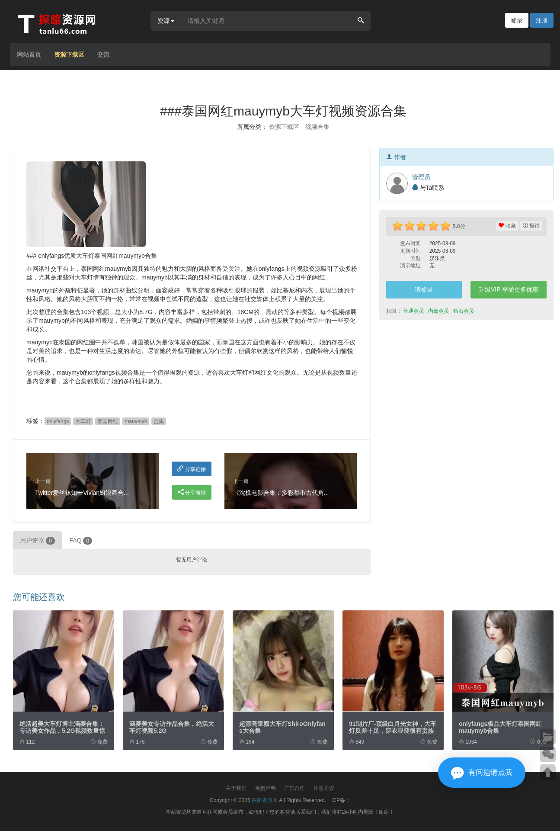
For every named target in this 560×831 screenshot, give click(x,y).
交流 (103, 54)
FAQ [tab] (81, 541)
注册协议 (324, 788)
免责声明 (265, 788)
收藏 (507, 226)
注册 (542, 20)
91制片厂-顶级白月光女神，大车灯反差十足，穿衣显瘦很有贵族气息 (392, 730)
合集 (159, 421)
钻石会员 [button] (464, 311)
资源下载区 (69, 54)
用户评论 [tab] (37, 541)
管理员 (421, 176)
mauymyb (136, 421)
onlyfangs (58, 421)
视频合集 (317, 126)
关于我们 (236, 788)
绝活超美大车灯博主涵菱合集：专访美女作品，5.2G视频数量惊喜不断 (62, 730)
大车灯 (83, 421)
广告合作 (294, 788)
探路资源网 (265, 800)
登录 (517, 20)
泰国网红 (107, 421)
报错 (531, 226)
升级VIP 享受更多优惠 (508, 289)
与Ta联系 (428, 187)
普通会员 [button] (414, 311)
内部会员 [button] (439, 311)
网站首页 (29, 54)
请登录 (424, 289)
